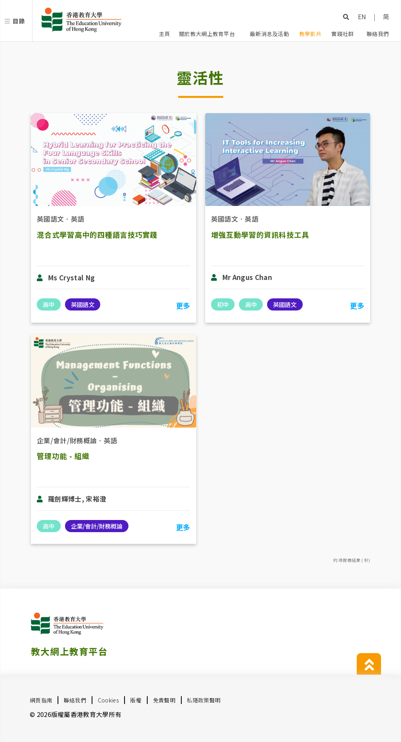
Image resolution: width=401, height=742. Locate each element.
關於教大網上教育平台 (207, 34)
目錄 (19, 20)
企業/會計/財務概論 (67, 440)
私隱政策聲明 (203, 700)
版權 (135, 700)
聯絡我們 (378, 34)
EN (362, 16)
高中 (48, 304)
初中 (223, 304)
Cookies (108, 700)
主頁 (164, 34)
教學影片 (310, 34)
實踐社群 (342, 34)
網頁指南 (41, 700)
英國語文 (50, 219)
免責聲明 (164, 700)
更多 (183, 305)
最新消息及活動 (269, 34)
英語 (78, 219)
